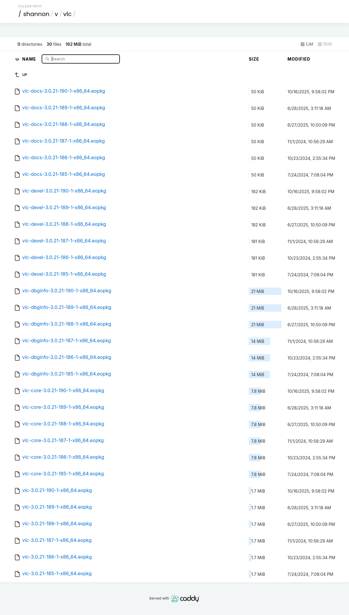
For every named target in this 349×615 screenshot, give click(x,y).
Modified (298, 59)
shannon (36, 14)
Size (254, 59)
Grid (324, 44)
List (306, 44)
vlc (67, 14)
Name (29, 58)
